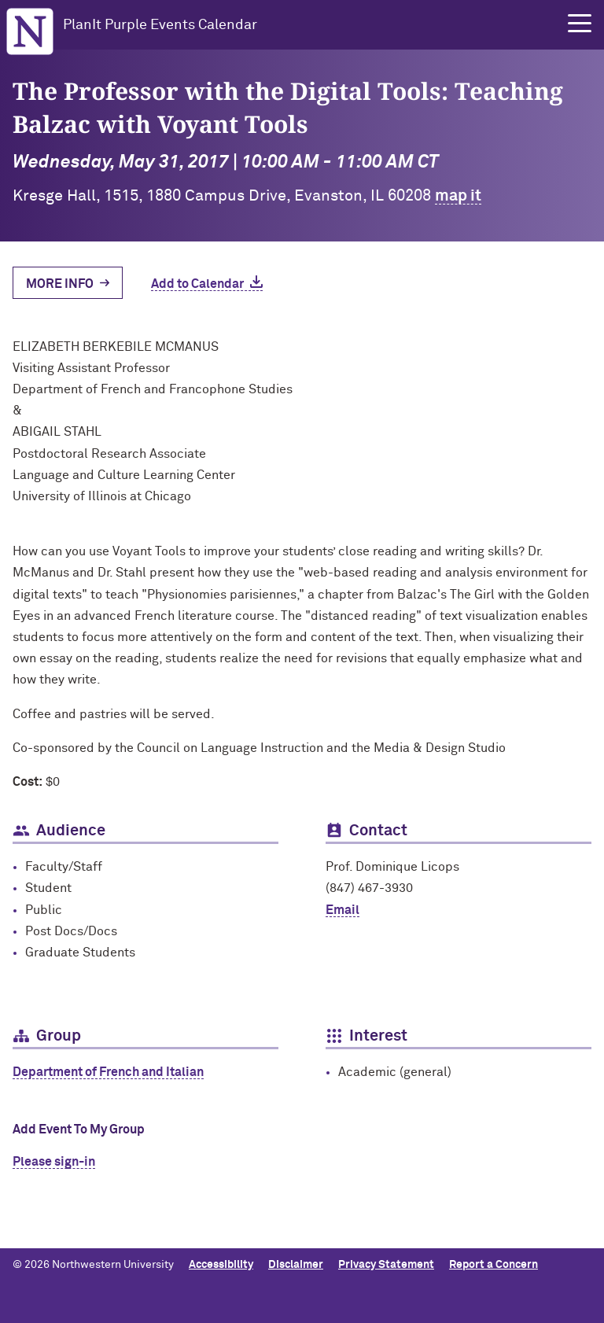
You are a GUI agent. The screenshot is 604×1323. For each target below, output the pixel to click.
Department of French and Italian (108, 1072)
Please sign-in (54, 1161)
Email (342, 910)
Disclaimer (295, 1264)
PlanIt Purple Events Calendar (160, 25)
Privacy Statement (386, 1264)
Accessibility (221, 1264)
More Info (60, 284)
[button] (579, 23)
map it (458, 196)
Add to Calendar (197, 284)
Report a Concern (493, 1264)
